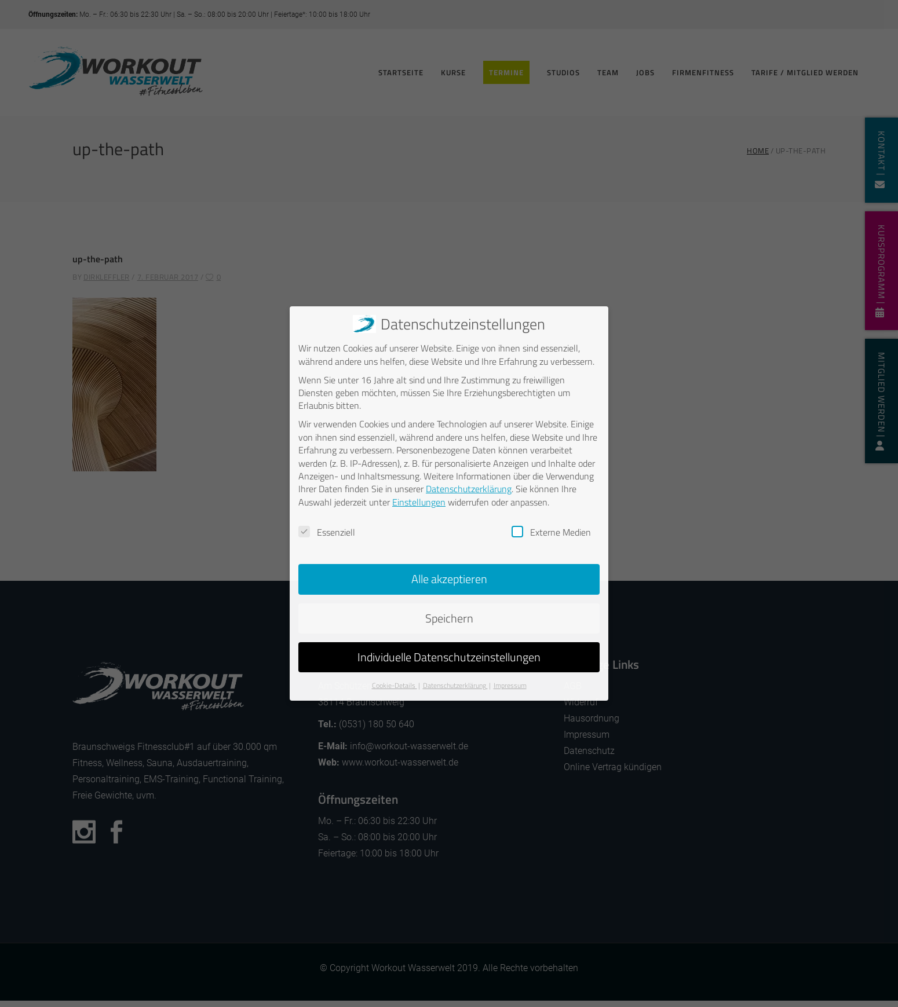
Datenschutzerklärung (469, 486)
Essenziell (326, 529)
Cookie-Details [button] (394, 682)
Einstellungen (419, 499)
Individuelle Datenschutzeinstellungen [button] (449, 654)
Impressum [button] (510, 682)
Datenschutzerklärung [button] (455, 682)
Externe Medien (551, 529)
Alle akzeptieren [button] (449, 576)
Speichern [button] (449, 615)
